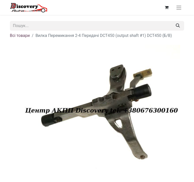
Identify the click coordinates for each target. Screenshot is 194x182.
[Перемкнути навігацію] (179, 7)
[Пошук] (178, 26)
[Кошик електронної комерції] (166, 7)
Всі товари (20, 35)
